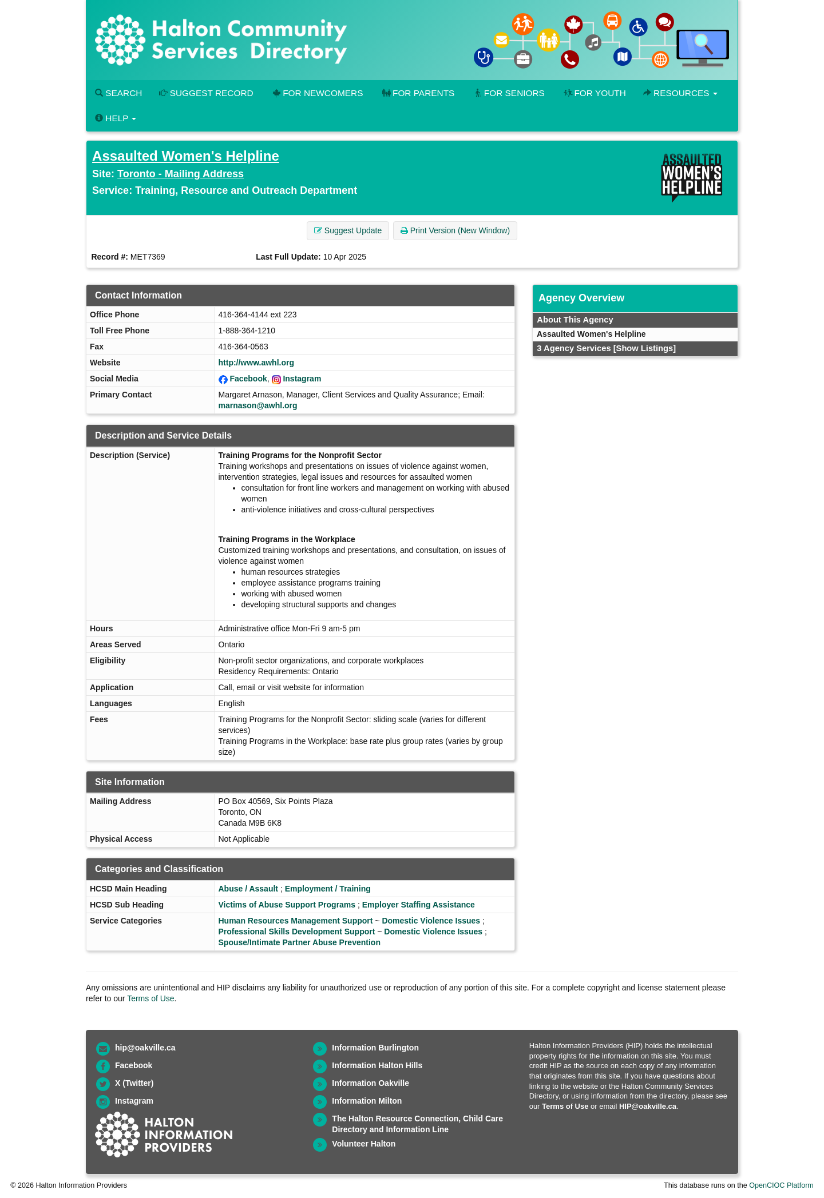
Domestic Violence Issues (431, 920)
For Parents (417, 93)
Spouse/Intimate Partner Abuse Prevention (300, 942)
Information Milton (367, 1100)
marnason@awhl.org (258, 405)
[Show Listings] (644, 348)
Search (118, 93)
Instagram (302, 378)
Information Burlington (375, 1047)
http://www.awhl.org (256, 362)
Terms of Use (150, 998)
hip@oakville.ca (145, 1047)
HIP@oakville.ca (647, 1106)
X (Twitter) (134, 1083)
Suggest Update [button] (348, 230)
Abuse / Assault (249, 888)
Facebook (248, 378)
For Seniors (508, 93)
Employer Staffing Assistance (418, 904)
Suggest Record (206, 93)
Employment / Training (328, 888)
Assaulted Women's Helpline (185, 156)
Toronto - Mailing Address (180, 174)
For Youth (594, 93)
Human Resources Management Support (296, 920)
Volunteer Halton (363, 1143)
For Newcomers (317, 93)
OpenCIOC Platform (781, 1185)
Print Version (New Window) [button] (455, 230)
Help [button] (115, 118)
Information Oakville (370, 1083)
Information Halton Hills (377, 1065)
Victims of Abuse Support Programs (287, 904)
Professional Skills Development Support (297, 931)
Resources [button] (680, 93)
